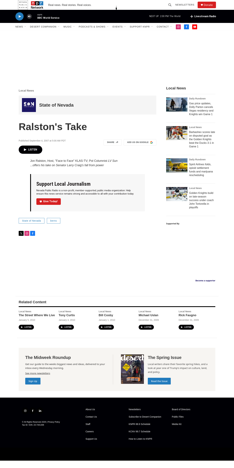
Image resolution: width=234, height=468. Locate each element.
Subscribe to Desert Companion (145, 424)
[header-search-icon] (171, 8)
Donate (210, 8)
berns (53, 228)
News (19, 34)
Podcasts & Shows (92, 34)
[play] (19, 24)
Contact (163, 34)
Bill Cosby (106, 322)
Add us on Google (140, 149)
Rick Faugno (187, 322)
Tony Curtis (67, 322)
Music (67, 34)
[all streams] (203, 23)
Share (112, 150)
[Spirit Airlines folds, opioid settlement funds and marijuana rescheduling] (176, 173)
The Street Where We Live (37, 322)
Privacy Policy (54, 429)
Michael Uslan (148, 322)
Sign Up (33, 388)
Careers (90, 439)
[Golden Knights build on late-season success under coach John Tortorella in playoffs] (176, 201)
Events (118, 34)
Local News (26, 98)
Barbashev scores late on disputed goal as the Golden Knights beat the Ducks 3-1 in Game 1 (202, 146)
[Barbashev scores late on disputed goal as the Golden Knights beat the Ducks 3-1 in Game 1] (176, 140)
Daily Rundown (197, 106)
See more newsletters (37, 380)
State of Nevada (56, 112)
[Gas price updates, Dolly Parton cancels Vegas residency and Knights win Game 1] (176, 112)
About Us (90, 417)
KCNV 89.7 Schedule (139, 439)
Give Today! (49, 208)
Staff (88, 431)
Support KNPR (140, 34)
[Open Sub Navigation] (25, 34)
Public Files (178, 424)
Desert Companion (43, 34)
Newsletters (186, 8)
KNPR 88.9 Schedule (139, 431)
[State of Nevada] (29, 112)
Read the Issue (159, 388)
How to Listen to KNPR (140, 446)
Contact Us (91, 424)
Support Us (91, 446)
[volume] (29, 24)
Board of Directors (181, 417)
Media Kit (176, 431)
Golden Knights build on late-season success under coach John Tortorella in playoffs (201, 207)
